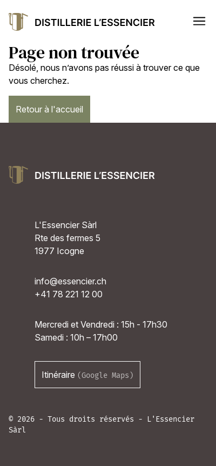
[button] (199, 21)
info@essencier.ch (70, 281)
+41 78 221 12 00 (69, 294)
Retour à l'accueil (49, 109)
